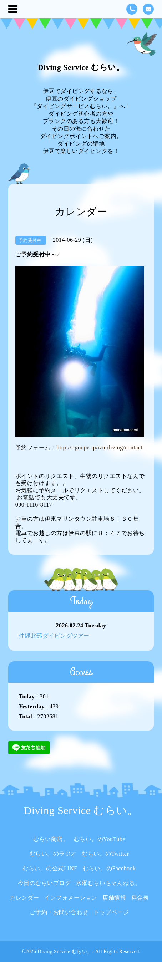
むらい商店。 (51, 839)
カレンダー (24, 898)
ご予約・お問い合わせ (59, 912)
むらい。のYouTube (99, 839)
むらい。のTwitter (105, 854)
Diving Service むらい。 (81, 67)
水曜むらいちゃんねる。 (108, 883)
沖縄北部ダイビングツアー (54, 636)
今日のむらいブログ (44, 883)
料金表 (140, 898)
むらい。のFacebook (109, 868)
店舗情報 (114, 898)
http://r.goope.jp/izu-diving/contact (99, 447)
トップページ (111, 912)
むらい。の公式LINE (49, 868)
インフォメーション (70, 898)
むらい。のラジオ (53, 854)
